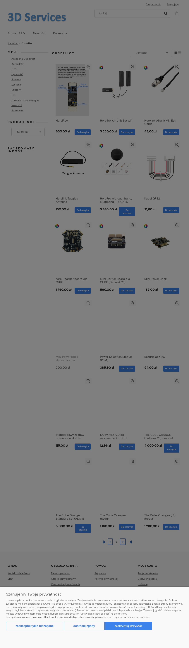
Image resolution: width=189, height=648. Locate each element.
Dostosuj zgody (84, 625)
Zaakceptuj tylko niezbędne (35, 625)
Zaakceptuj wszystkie (128, 625)
